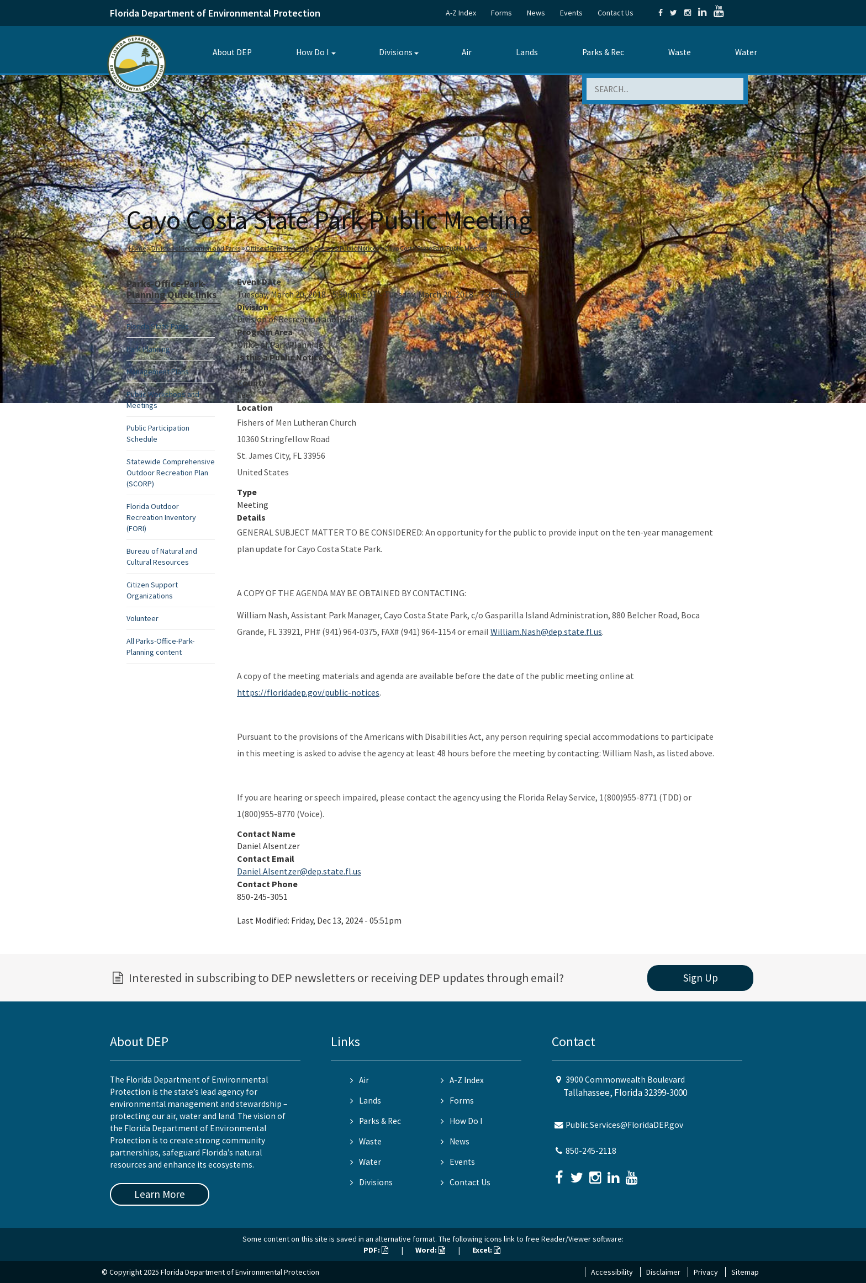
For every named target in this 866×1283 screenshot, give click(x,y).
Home (137, 248)
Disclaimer (663, 1272)
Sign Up (700, 977)
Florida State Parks (157, 326)
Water (746, 52)
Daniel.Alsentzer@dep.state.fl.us (299, 871)
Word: (430, 1250)
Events (571, 13)
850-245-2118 (591, 1151)
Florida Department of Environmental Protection (215, 13)
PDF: (375, 1250)
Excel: (486, 1250)
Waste (679, 52)
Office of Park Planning (277, 248)
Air (467, 52)
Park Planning (148, 349)
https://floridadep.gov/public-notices (308, 692)
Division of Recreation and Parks (195, 248)
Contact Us (615, 13)
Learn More (159, 1194)
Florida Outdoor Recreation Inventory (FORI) (161, 517)
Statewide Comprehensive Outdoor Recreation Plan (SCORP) (170, 473)
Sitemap (745, 1272)
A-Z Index (461, 13)
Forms (501, 13)
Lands (527, 52)
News (536, 13)
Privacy (706, 1272)
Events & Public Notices (346, 248)
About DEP (232, 52)
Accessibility (612, 1272)
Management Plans (157, 372)
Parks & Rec (603, 52)
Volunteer (142, 618)
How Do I (312, 52)
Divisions (396, 52)
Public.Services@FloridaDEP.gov (624, 1125)
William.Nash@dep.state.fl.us (546, 631)
